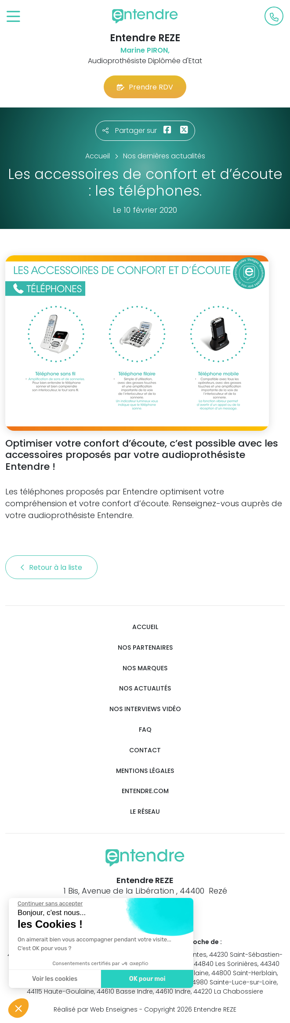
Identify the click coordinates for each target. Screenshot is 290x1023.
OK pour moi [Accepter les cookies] (146, 979)
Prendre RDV (145, 87)
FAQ (145, 729)
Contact (145, 750)
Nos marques (145, 668)
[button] (18, 1008)
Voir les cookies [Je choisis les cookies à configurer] (53, 979)
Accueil (145, 627)
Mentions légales (145, 771)
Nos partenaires (145, 647)
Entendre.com (145, 791)
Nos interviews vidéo (145, 709)
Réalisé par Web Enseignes (96, 1009)
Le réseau (145, 812)
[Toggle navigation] (13, 17)
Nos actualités (145, 688)
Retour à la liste (51, 567)
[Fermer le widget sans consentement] (49, 903)
